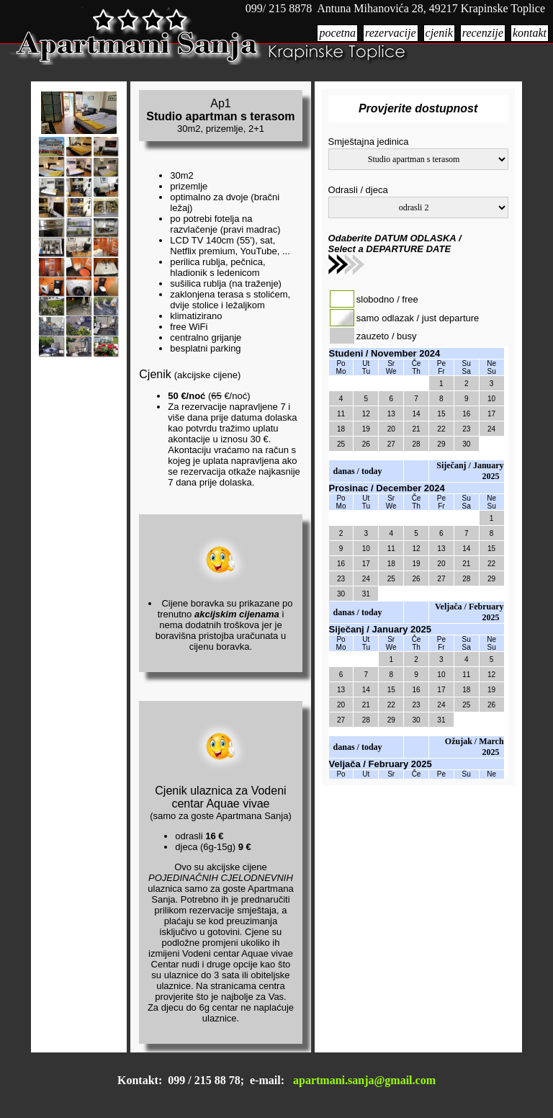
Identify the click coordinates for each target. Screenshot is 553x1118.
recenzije (482, 33)
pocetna (337, 33)
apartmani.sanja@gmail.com (364, 1080)
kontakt (530, 33)
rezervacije (390, 33)
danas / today (358, 471)
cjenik (439, 33)
